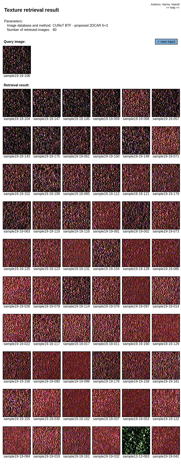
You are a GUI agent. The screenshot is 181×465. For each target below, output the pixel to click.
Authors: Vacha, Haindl (165, 4)
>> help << (173, 7)
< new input (166, 41)
